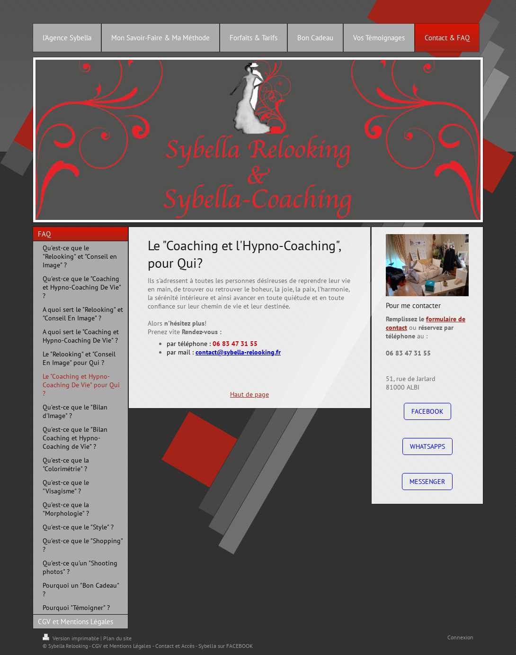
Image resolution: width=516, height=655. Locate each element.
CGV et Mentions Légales (121, 645)
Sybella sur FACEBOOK (225, 645)
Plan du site (117, 638)
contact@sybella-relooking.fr (238, 352)
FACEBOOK (427, 411)
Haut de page (249, 394)
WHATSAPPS (427, 446)
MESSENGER (427, 481)
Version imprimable (71, 638)
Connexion (460, 637)
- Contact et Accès (173, 645)
